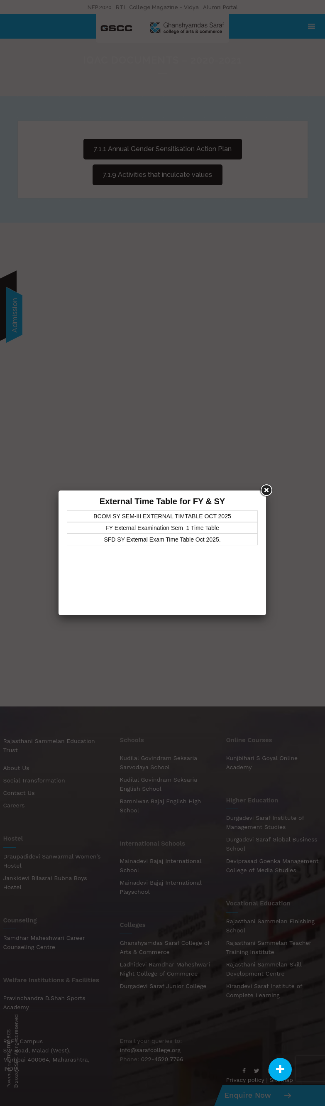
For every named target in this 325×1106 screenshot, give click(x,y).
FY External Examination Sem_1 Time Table (162, 528)
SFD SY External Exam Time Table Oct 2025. (162, 539)
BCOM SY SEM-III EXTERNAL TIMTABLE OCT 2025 (162, 516)
